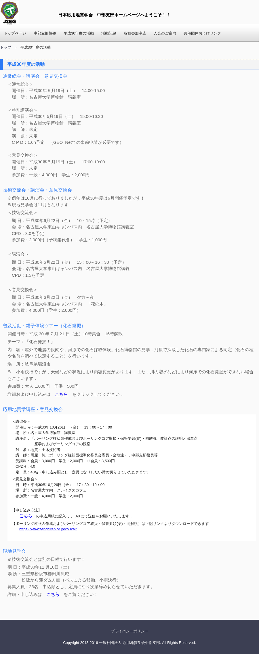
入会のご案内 (165, 33)
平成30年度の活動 (79, 33)
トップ (5, 47)
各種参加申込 (135, 33)
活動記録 (108, 33)
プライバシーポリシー (129, 631)
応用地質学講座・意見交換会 (33, 409)
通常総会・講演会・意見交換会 (35, 76)
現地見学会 (14, 551)
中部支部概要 (45, 33)
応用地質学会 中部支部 (12, 12)
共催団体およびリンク (202, 33)
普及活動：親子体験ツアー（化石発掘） (44, 325)
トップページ (15, 33)
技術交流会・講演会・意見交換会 (37, 190)
